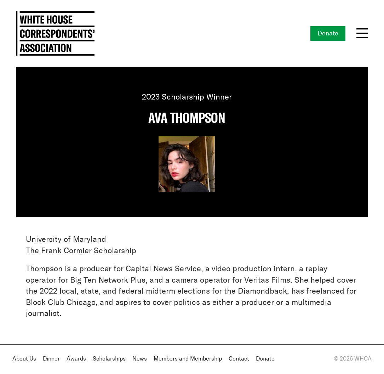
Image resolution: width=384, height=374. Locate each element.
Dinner (51, 359)
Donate (327, 33)
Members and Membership (188, 359)
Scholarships (109, 359)
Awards (76, 359)
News (139, 359)
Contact (239, 359)
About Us (24, 359)
